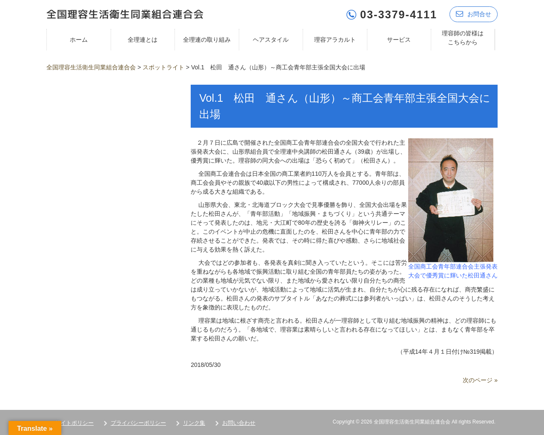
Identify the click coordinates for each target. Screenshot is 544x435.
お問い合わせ (238, 423)
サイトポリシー (74, 423)
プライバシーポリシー (138, 423)
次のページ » (480, 380)
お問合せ (473, 13)
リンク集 (194, 423)
